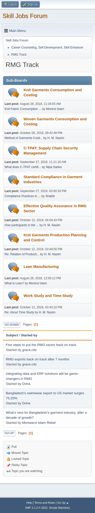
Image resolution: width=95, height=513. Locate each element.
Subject (12, 335)
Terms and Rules (44, 502)
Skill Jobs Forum (25, 15)
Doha (26, 384)
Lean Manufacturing (41, 267)
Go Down (12, 324)
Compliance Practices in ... (23, 196)
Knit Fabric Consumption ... (23, 109)
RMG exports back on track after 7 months (37, 359)
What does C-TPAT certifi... (23, 167)
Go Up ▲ (63, 502)
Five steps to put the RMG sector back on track (41, 345)
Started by (29, 335)
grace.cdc (29, 350)
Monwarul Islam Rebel (38, 423)
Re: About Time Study (19, 312)
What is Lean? (14, 283)
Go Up (9, 433)
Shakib (50, 196)
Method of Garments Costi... (24, 138)
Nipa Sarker (54, 167)
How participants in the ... (22, 225)
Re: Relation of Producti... (22, 254)
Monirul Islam (55, 109)
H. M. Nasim (55, 138)
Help (29, 502)
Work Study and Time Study (48, 296)
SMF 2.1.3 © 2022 (36, 507)
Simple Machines (59, 507)
